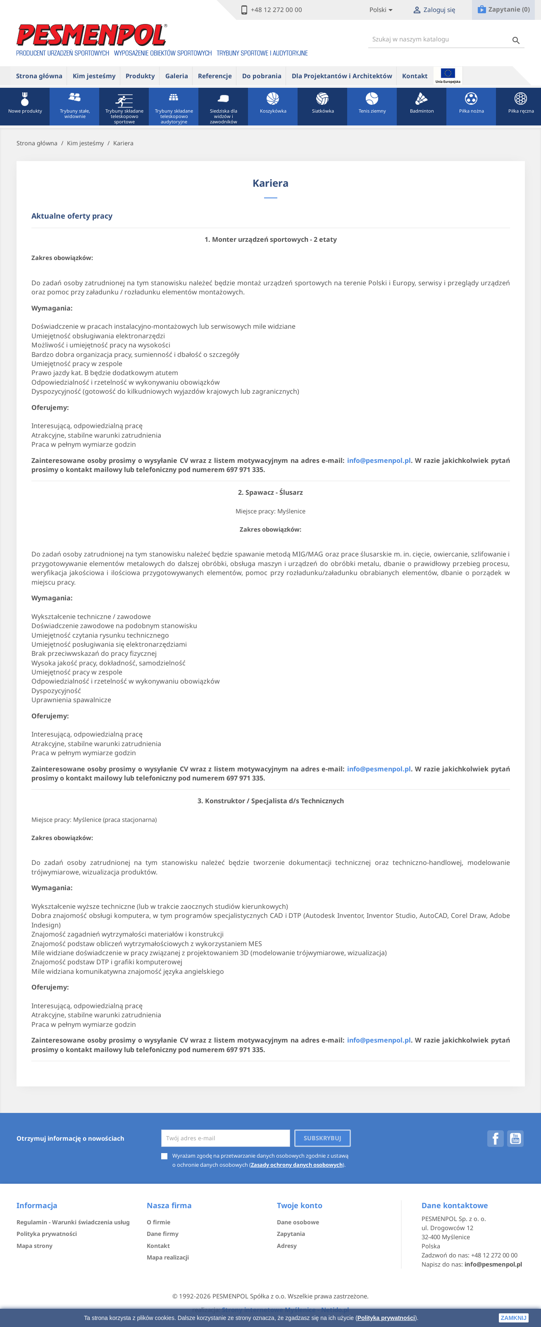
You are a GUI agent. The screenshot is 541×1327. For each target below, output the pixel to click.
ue (448, 75)
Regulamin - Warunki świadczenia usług (73, 1222)
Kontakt (415, 76)
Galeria (176, 76)
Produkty (140, 76)
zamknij (514, 1318)
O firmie (158, 1222)
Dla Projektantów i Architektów (342, 76)
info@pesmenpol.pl (379, 460)
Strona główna (39, 76)
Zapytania (291, 1234)
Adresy (287, 1246)
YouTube (515, 1138)
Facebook (495, 1138)
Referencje (215, 76)
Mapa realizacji (168, 1257)
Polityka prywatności (386, 1318)
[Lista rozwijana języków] (382, 10)
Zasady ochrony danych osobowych (297, 1164)
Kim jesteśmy (94, 76)
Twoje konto (299, 1205)
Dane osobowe (298, 1222)
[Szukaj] (446, 39)
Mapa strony (34, 1246)
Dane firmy (163, 1234)
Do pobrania (261, 76)
